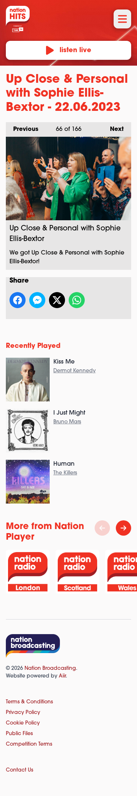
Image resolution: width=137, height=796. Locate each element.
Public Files (19, 734)
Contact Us (19, 770)
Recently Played (33, 346)
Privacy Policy (23, 712)
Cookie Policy (23, 723)
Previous (22, 127)
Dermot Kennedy (74, 371)
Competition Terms (29, 744)
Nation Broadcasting (50, 668)
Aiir (62, 676)
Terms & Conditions (29, 702)
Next (113, 127)
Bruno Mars (67, 422)
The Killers (65, 473)
